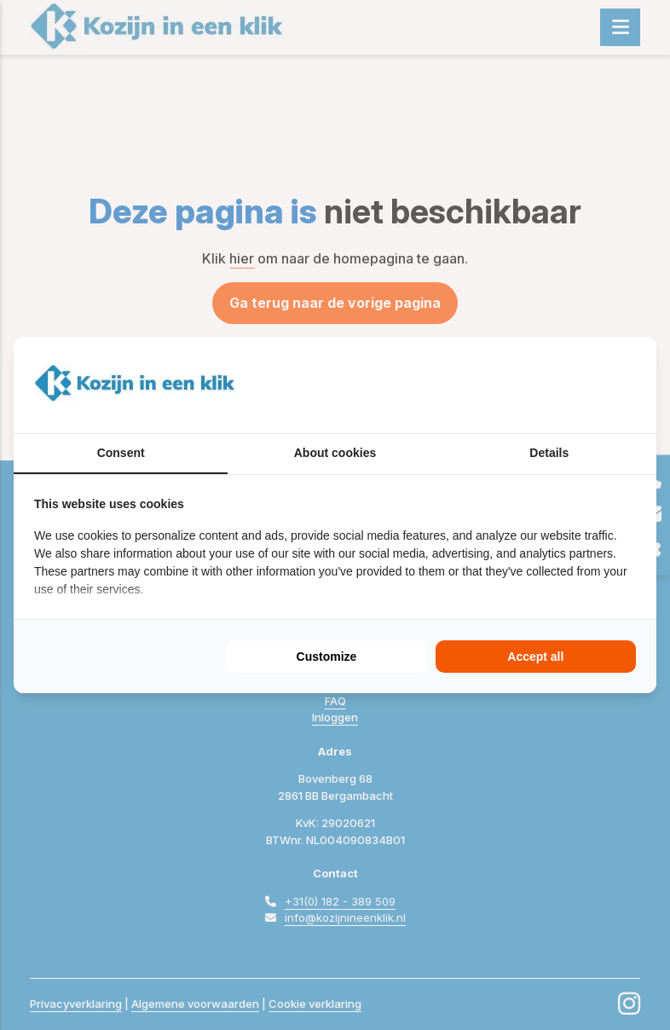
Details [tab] (549, 453)
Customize (327, 656)
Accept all (535, 656)
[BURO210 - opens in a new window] (572, 384)
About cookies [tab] (335, 453)
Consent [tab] (121, 453)
